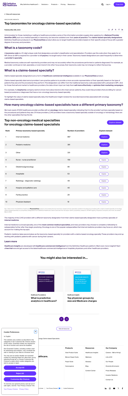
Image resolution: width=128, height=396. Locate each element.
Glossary (88, 362)
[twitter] (115, 29)
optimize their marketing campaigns (108, 85)
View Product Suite (71, 353)
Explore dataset (115, 122)
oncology (54, 110)
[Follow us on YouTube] (114, 388)
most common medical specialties (56, 224)
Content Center (90, 371)
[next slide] (66, 319)
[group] (46, 289)
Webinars (88, 357)
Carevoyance (69, 366)
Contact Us (109, 380)
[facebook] (118, 29)
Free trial (119, 4)
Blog (86, 366)
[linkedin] (122, 29)
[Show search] (102, 4)
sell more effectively (82, 85)
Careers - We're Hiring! (113, 353)
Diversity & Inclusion (112, 366)
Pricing (63, 4)
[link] (112, 29)
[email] (108, 29)
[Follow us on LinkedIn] (105, 388)
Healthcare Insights (12, 246)
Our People (109, 362)
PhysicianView (39, 40)
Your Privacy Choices (51, 388)
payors (45, 55)
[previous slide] (61, 319)
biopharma (21, 89)
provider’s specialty (14, 58)
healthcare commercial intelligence (58, 75)
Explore (104, 136)
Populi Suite (69, 362)
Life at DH (109, 357)
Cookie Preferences (68, 388)
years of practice (81, 37)
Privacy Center (39, 388)
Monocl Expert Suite (72, 357)
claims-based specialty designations (107, 37)
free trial (9, 248)
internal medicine (11, 220)
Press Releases (111, 371)
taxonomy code (12, 53)
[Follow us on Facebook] (122, 388)
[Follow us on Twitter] (118, 388)
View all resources (13, 14)
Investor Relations (112, 375)
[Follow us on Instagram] (110, 388)
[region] (64, 167)
